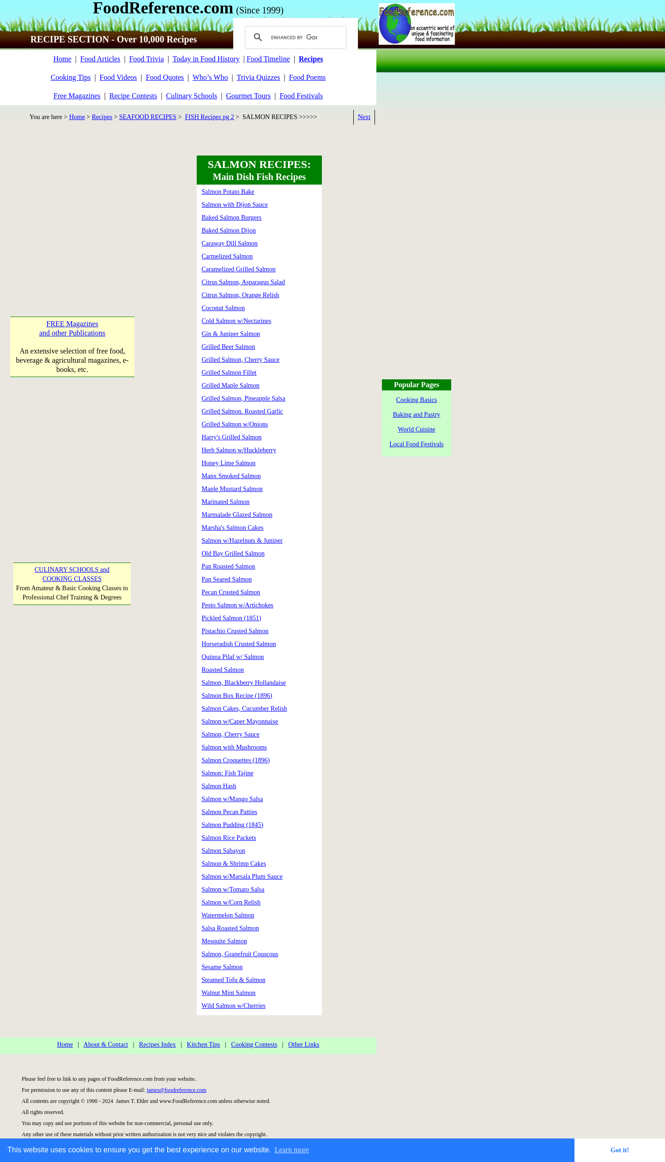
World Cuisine (416, 429)
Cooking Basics (416, 399)
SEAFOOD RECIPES (147, 117)
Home (62, 59)
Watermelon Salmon (227, 915)
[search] (294, 37)
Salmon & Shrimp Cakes (234, 863)
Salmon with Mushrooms (234, 747)
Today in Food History (206, 59)
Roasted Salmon (223, 669)
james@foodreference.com (176, 1090)
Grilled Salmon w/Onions (235, 424)
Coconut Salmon (223, 308)
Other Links (303, 1044)
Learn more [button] (292, 1150)
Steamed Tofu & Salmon (234, 979)
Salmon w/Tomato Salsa (233, 889)
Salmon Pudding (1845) (233, 824)
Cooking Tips (71, 77)
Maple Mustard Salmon (232, 488)
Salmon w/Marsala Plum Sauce (242, 876)
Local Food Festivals (416, 444)
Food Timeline (268, 59)
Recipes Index (157, 1044)
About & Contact (106, 1044)
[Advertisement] (72, 213)
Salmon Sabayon (224, 850)
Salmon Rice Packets (229, 837)
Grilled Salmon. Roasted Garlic (243, 411)
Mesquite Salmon (224, 941)
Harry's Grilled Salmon (232, 437)
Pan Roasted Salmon (228, 566)
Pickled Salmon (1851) (231, 618)
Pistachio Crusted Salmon (235, 631)
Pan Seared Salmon (227, 579)
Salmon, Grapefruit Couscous (240, 954)
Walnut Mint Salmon (228, 992)
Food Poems (307, 77)
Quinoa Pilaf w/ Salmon (233, 656)
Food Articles (100, 59)
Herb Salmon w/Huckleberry (239, 450)
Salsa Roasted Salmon (230, 928)
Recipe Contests (133, 96)
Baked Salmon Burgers (232, 217)
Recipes (102, 117)
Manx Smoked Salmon (231, 476)
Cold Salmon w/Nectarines (237, 320)
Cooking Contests (254, 1044)
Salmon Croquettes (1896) (236, 760)
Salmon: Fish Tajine (228, 773)
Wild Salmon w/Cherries (233, 1005)
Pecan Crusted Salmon (231, 592)
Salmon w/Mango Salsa (232, 799)
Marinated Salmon (226, 501)
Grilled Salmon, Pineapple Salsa (243, 398)
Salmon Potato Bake (228, 191)
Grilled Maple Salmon (231, 385)
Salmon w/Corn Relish (231, 902)
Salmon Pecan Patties (230, 812)
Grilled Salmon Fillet (229, 372)
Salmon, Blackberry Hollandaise (244, 682)
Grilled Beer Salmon (228, 346)
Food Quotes (165, 77)
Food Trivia (146, 59)
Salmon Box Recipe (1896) (237, 695)
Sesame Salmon (222, 967)
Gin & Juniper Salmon (231, 333)
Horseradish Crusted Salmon (239, 644)
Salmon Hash (219, 786)
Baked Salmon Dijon (229, 230)
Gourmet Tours (248, 96)
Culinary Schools (192, 96)
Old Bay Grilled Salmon (233, 553)
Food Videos (118, 77)
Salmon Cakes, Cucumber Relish (244, 708)
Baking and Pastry (417, 414)
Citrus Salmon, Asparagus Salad (243, 282)
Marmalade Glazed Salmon (237, 514)
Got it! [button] (620, 1150)
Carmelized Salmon (227, 256)
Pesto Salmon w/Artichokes (238, 605)
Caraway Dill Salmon (230, 243)
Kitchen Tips (203, 1044)
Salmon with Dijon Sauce (235, 204)
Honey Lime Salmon (229, 463)
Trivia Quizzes (258, 77)
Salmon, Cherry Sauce (231, 734)
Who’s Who (210, 77)
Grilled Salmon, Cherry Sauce (241, 359)
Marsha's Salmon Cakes (233, 527)
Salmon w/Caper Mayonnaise (240, 721)
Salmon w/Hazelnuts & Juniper (242, 540)
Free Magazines (77, 96)
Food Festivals (301, 96)
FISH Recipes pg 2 (209, 117)
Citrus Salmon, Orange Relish (240, 295)
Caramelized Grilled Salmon (239, 269)
